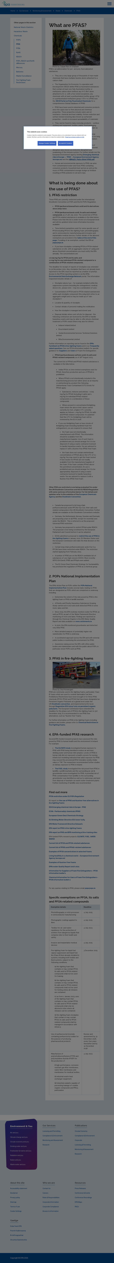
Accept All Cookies (65, 143)
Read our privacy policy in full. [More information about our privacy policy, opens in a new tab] (74, 137)
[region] (58, 137)
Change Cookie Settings (47, 143)
